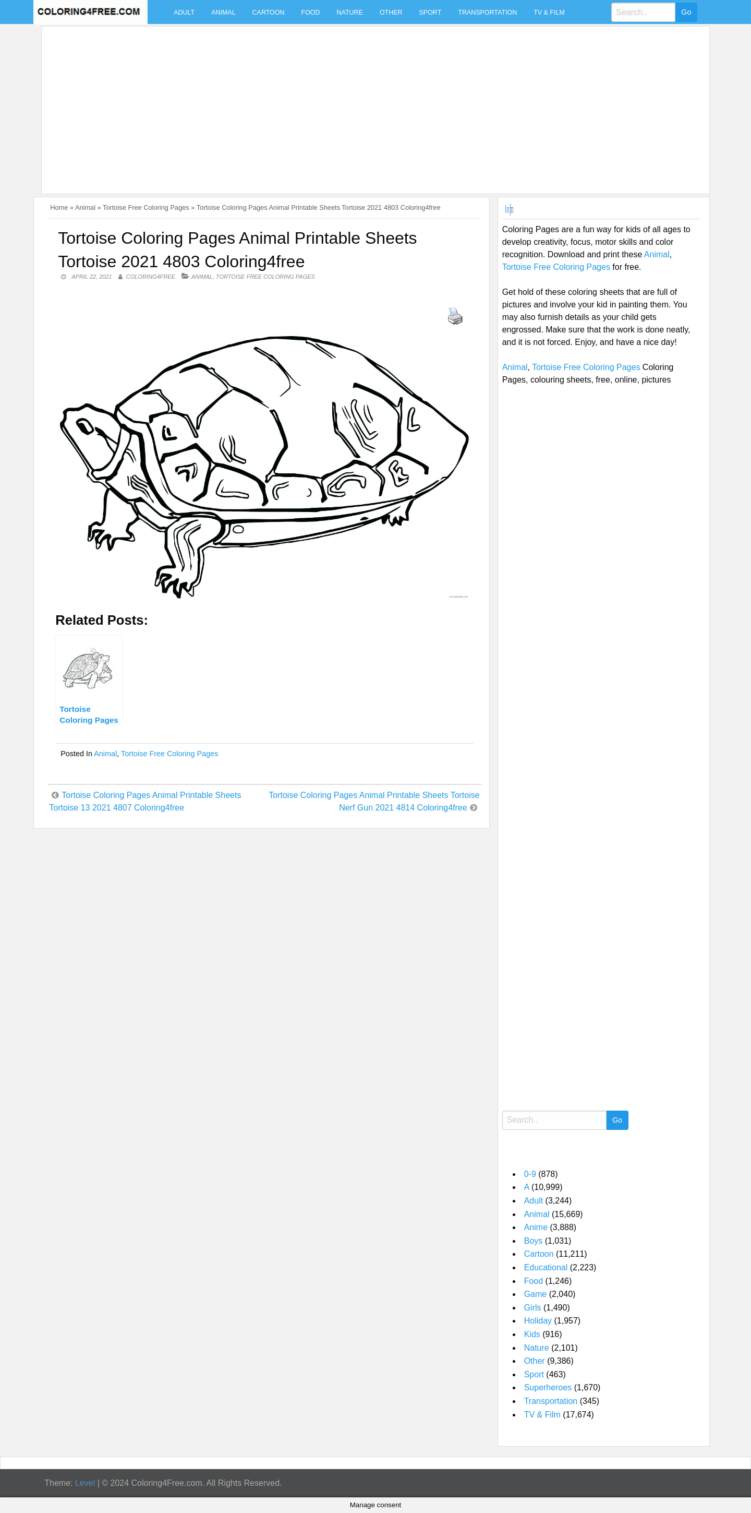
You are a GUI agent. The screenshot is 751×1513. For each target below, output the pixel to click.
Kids (532, 1334)
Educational (546, 1267)
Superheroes (548, 1387)
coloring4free (150, 276)
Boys (533, 1240)
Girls (532, 1307)
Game (535, 1294)
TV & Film (549, 12)
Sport (430, 12)
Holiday (538, 1320)
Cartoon (268, 12)
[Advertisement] (359, 104)
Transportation (487, 12)
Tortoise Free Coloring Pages (146, 207)
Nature (350, 12)
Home (59, 207)
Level (85, 1483)
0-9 (530, 1174)
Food (310, 12)
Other (391, 12)
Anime (536, 1227)
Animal (223, 12)
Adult (184, 12)
